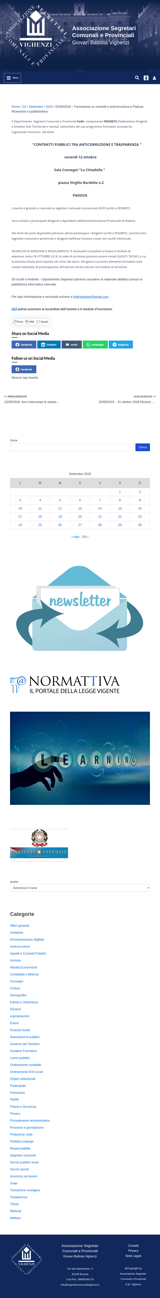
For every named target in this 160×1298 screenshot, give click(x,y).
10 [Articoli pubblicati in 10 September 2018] (20, 508)
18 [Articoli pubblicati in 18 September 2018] (40, 516)
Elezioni (15, 1009)
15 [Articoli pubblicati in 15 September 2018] (120, 508)
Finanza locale (20, 1030)
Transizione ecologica (25, 1190)
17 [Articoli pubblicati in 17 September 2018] (20, 516)
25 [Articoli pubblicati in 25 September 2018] (40, 525)
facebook (23, 345)
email (71, 345)
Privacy (15, 1113)
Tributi (14, 1204)
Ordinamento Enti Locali (26, 1071)
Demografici (18, 995)
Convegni (16, 981)
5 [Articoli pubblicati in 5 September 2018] (60, 500)
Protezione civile (21, 1134)
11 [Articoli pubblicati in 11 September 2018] (40, 508)
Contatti (133, 1245)
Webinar (15, 1211)
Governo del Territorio (25, 1044)
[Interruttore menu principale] (12, 78)
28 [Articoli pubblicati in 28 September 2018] (100, 525)
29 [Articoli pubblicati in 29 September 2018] (120, 525)
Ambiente (16, 932)
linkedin (48, 345)
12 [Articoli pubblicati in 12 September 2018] (60, 508)
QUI (14, 309)
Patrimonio (17, 1092)
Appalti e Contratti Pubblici (28, 953)
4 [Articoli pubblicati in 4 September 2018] (40, 500)
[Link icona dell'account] (154, 78)
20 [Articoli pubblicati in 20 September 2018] (80, 516)
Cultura (15, 988)
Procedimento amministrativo (30, 1120)
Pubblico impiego (22, 1141)
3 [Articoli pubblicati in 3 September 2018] (20, 500)
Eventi (14, 1023)
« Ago (75, 536)
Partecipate (18, 1085)
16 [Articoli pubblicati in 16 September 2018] (140, 508)
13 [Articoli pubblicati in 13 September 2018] (80, 508)
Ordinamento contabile (25, 1065)
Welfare (15, 1218)
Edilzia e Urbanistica (24, 1002)
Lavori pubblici (20, 1058)
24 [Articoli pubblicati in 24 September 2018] (20, 525)
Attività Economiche (23, 967)
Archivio (15, 960)
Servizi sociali (19, 1169)
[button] (137, 78)
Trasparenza (18, 1197)
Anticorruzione (20, 946)
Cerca (13, 440)
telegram (121, 345)
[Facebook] (146, 78)
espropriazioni (19, 1016)
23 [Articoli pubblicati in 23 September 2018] (140, 516)
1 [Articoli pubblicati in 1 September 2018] (120, 492)
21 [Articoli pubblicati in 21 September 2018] (100, 516)
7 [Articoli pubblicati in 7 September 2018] (100, 500)
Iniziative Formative (23, 1051)
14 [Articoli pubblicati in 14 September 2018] (100, 508)
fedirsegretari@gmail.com (91, 296)
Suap (13, 1183)
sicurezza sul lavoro (23, 1176)
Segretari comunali (23, 1155)
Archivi (14, 881)
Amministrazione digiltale (27, 939)
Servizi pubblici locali (24, 1162)
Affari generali (19, 925)
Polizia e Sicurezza (23, 1106)
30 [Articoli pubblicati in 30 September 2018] (140, 525)
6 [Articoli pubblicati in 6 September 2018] (80, 500)
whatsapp (95, 345)
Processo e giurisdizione (26, 1127)
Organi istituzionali (22, 1078)
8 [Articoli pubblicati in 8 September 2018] (120, 500)
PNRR (14, 1099)
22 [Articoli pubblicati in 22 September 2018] (120, 516)
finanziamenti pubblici (25, 1037)
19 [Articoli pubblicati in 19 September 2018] (60, 516)
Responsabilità (20, 1148)
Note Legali (133, 1256)
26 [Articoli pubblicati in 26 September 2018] (60, 525)
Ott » (85, 536)
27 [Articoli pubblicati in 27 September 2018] (80, 525)
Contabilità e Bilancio (24, 974)
